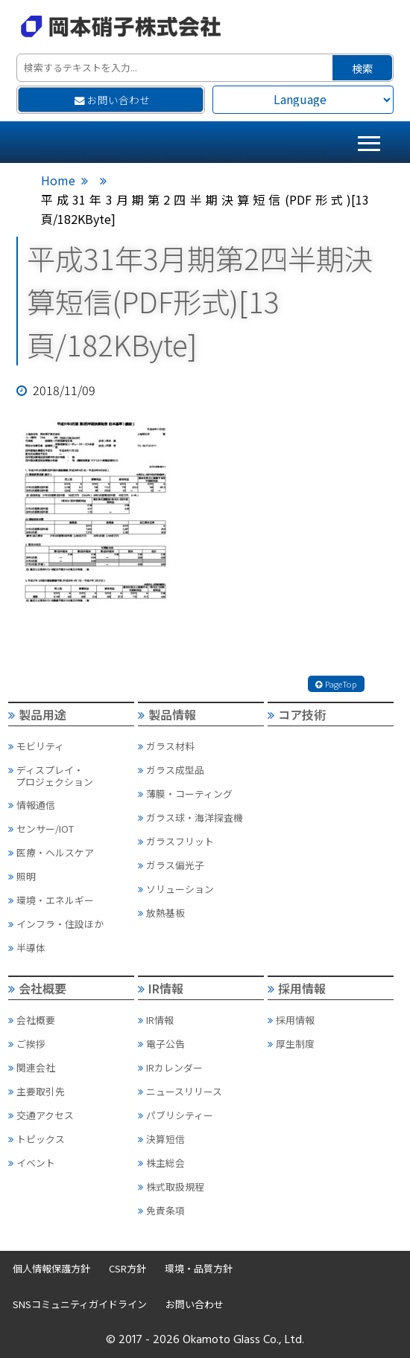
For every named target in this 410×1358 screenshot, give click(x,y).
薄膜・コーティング (185, 794)
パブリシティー (175, 1115)
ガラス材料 (166, 746)
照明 (22, 876)
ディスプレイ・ (70, 776)
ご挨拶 (26, 1044)
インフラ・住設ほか (56, 924)
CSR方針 (127, 1268)
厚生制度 (291, 1044)
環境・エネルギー (51, 900)
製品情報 (167, 714)
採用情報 (297, 988)
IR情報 (160, 988)
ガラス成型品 (171, 770)
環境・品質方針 (199, 1268)
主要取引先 (36, 1091)
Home (58, 180)
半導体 (26, 948)
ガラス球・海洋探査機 (190, 817)
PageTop (336, 684)
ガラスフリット (176, 841)
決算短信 (161, 1139)
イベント (31, 1163)
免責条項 (161, 1210)
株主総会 (161, 1163)
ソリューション (176, 889)
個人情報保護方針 (51, 1268)
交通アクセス (41, 1115)
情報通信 (31, 805)
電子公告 (161, 1044)
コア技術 (297, 714)
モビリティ (36, 746)
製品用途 (37, 714)
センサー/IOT (41, 828)
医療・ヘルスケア (51, 852)
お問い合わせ (112, 99)
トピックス (36, 1139)
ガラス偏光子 (171, 865)
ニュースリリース (180, 1091)
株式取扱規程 (171, 1186)
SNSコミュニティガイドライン (80, 1304)
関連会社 (31, 1067)
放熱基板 (161, 913)
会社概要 (37, 988)
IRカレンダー (170, 1067)
